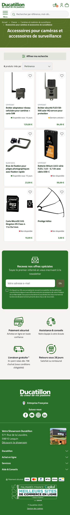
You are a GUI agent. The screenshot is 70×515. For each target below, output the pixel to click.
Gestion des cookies (35, 508)
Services (6, 463)
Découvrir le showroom (14, 442)
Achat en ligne (9, 457)
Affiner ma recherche (37, 56)
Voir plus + (10, 301)
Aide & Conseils (10, 469)
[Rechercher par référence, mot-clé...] (40, 14)
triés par (17, 66)
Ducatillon (7, 451)
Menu (5, 14)
